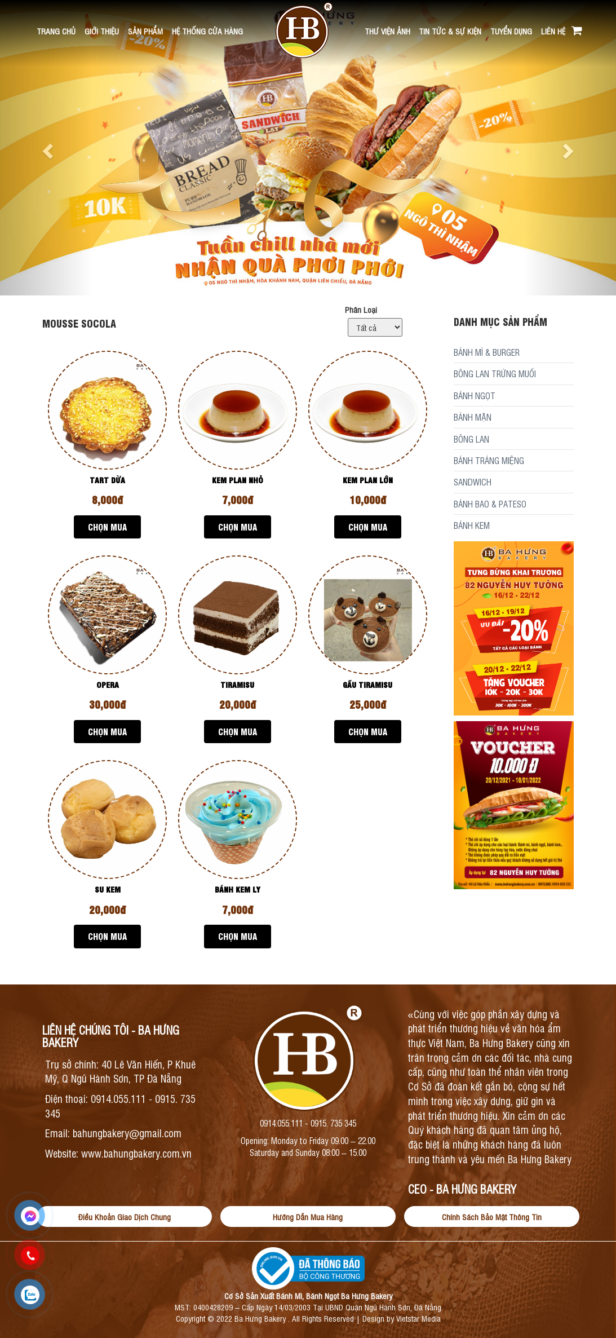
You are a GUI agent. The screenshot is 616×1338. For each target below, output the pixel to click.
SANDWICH (472, 482)
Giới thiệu (102, 30)
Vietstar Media (418, 1318)
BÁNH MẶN (472, 417)
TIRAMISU (237, 684)
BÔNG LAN (471, 439)
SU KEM (108, 888)
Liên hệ (553, 30)
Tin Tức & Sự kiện (450, 30)
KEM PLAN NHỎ (237, 479)
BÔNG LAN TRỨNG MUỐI (495, 373)
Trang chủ (56, 30)
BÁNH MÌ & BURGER (487, 352)
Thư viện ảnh (387, 30)
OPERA (107, 684)
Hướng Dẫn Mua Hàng (308, 1216)
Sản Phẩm (145, 30)
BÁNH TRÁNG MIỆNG (489, 460)
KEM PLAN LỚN (368, 479)
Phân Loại (361, 309)
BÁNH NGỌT (474, 395)
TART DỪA (107, 479)
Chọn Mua (107, 526)
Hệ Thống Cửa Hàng (207, 30)
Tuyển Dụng (511, 30)
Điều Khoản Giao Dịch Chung (124, 1216)
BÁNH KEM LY (237, 888)
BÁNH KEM (472, 525)
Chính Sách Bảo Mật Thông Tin (492, 1216)
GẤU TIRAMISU (367, 684)
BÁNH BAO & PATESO (490, 504)
